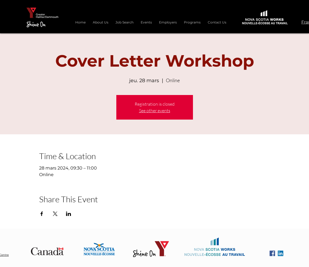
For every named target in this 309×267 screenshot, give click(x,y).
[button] (192, 19)
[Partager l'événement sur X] (55, 214)
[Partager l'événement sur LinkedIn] (68, 214)
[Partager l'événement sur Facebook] (41, 214)
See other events (154, 110)
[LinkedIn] (280, 253)
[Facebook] (272, 253)
